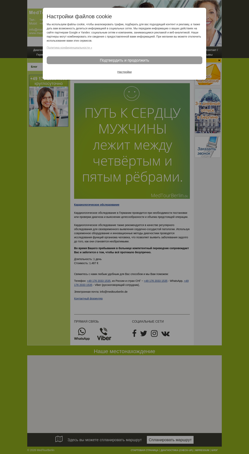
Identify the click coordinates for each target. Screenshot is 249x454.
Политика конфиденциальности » (69, 47)
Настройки (124, 71)
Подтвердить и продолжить (124, 60)
